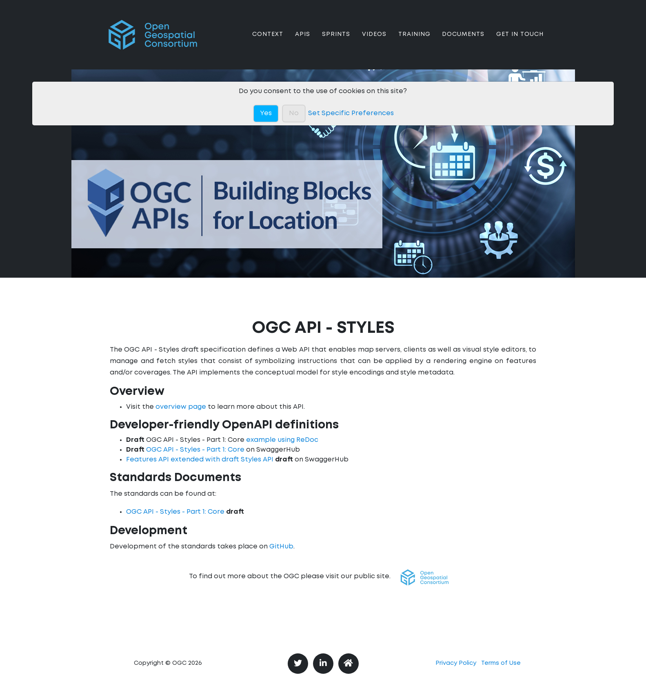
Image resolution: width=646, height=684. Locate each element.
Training (414, 40)
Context (267, 40)
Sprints (336, 40)
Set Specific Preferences (351, 113)
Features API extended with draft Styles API (199, 460)
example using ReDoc (282, 440)
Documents (463, 40)
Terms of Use (501, 663)
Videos (374, 40)
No (294, 113)
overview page (180, 407)
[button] (424, 577)
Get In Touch (520, 40)
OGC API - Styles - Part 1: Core (195, 450)
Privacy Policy (455, 663)
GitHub (281, 547)
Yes (266, 113)
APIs (302, 40)
